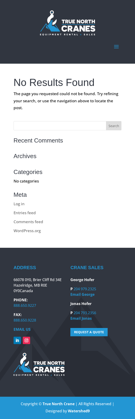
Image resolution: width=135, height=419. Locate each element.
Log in (19, 203)
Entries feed (25, 212)
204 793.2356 (85, 312)
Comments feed (28, 221)
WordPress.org (27, 230)
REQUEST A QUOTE (89, 332)
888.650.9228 (25, 320)
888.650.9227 (25, 305)
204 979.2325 (85, 288)
